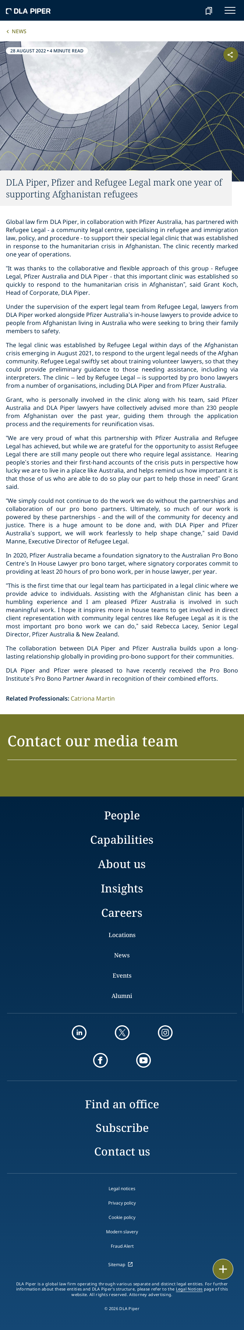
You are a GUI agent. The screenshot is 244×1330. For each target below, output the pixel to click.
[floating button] (223, 1269)
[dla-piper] (28, 10)
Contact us (122, 1151)
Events (122, 975)
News (19, 31)
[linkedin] (79, 1032)
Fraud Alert (122, 1246)
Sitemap (116, 1264)
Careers (121, 912)
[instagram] (165, 1032)
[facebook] (100, 1060)
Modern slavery (122, 1232)
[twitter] (122, 1032)
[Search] (190, 10)
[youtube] (143, 1060)
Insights (122, 888)
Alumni (122, 996)
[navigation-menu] (230, 10)
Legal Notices (189, 1289)
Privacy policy (122, 1203)
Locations (122, 935)
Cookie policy (122, 1217)
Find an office (122, 1104)
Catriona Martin (93, 698)
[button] (122, 745)
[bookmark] (208, 10)
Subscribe (122, 1127)
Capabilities (121, 839)
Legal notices (122, 1188)
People (122, 815)
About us (122, 863)
